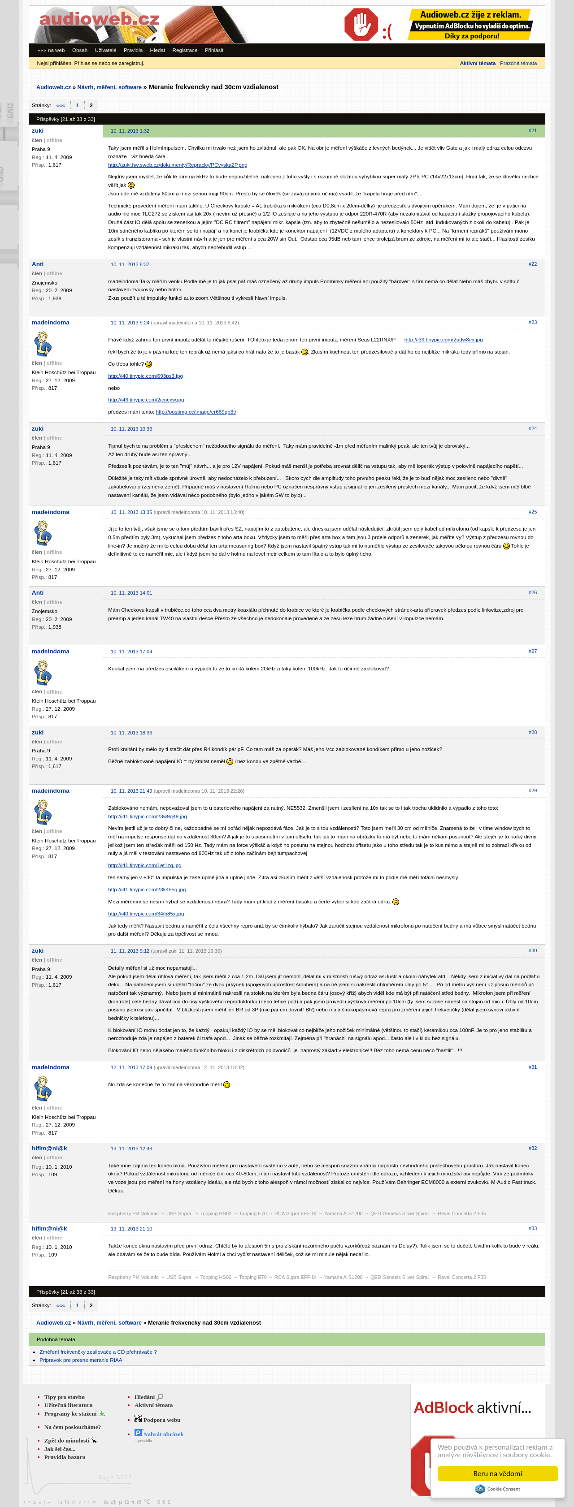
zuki (38, 130)
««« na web (51, 50)
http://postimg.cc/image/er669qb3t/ (196, 412)
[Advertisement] (421, 24)
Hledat (157, 50)
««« (61, 105)
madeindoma (51, 322)
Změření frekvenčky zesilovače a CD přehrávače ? (98, 1352)
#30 (533, 950)
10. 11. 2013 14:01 (131, 593)
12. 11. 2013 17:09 (131, 1067)
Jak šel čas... (60, 1449)
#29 (533, 790)
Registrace (185, 50)
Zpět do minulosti (67, 1440)
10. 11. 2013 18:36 (131, 732)
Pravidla (133, 50)
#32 (533, 1148)
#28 (533, 732)
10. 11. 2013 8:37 (130, 264)
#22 (533, 264)
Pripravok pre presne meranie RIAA (80, 1360)
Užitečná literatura (68, 1405)
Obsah (79, 50)
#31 (533, 1067)
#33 (533, 1228)
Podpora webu (158, 1419)
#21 (533, 130)
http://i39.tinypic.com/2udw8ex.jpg (443, 339)
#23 (533, 322)
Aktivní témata (154, 1405)
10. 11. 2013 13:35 (131, 512)
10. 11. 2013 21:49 (131, 791)
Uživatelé (106, 50)
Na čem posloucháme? (72, 1427)
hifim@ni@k (49, 1148)
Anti (38, 264)
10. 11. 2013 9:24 (130, 322)
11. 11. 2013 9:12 (130, 951)
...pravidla (143, 1440)
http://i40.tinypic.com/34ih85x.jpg (146, 913)
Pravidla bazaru (65, 1457)
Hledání (145, 1397)
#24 (533, 428)
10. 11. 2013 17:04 (131, 651)
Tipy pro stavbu (64, 1397)
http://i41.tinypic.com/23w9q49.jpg (147, 816)
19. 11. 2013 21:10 (131, 1228)
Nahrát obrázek (159, 1434)
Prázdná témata (518, 63)
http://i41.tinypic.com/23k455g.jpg (147, 889)
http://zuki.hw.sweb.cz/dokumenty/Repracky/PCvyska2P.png (178, 165)
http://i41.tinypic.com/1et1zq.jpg (145, 865)
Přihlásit (214, 50)
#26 (533, 592)
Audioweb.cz (53, 87)
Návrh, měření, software (109, 87)
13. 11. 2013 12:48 (131, 1148)
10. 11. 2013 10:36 (131, 429)
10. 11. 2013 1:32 (130, 131)
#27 (533, 651)
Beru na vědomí (498, 1473)
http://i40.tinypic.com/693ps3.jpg (145, 376)
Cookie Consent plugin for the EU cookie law (497, 1489)
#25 (533, 511)
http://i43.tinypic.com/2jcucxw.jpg (146, 399)
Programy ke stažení (71, 1413)
